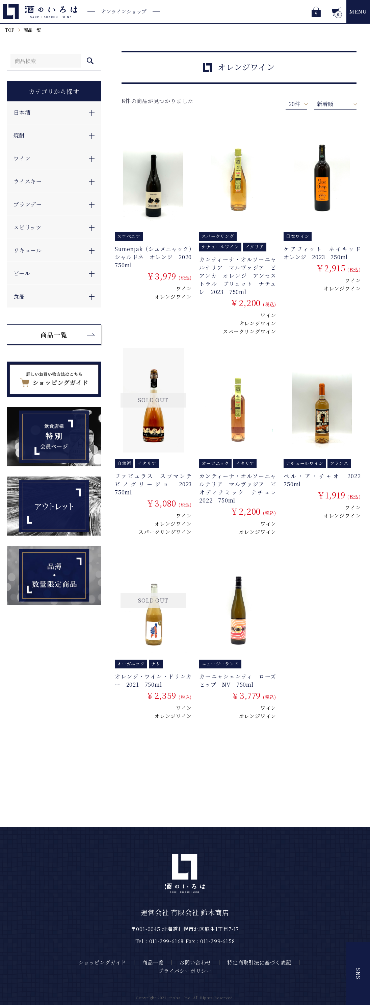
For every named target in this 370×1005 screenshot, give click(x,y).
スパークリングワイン (249, 331)
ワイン (184, 288)
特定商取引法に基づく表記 (259, 962)
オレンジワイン (173, 296)
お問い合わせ (195, 962)
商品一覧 (32, 30)
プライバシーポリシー (185, 970)
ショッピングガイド (102, 962)
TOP (9, 30)
